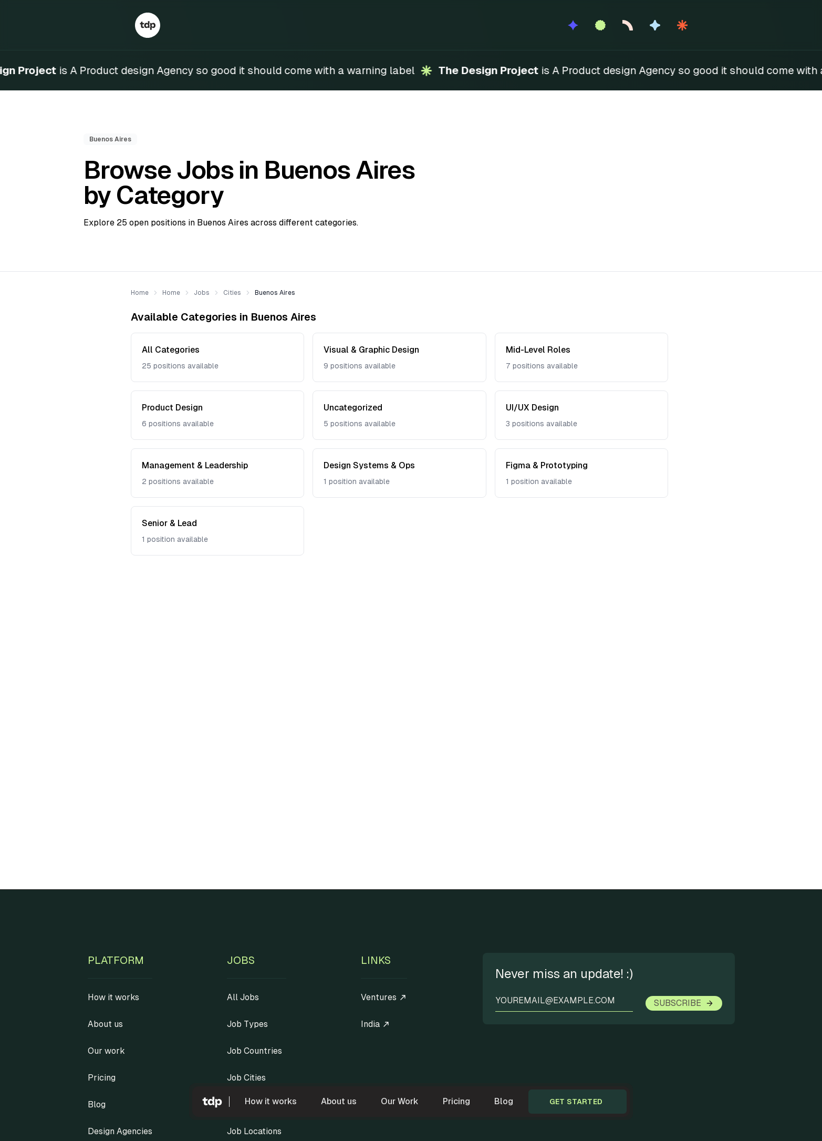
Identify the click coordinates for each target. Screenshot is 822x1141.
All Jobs (243, 997)
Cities (232, 292)
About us (339, 1101)
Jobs (202, 292)
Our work (106, 1051)
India (375, 1024)
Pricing (456, 1101)
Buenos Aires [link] (275, 292)
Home (140, 292)
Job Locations (254, 1131)
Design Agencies (120, 1131)
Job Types (247, 1024)
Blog (503, 1101)
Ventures (384, 997)
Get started (575, 1101)
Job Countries (254, 1051)
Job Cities (246, 1078)
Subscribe (684, 1003)
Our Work (400, 1101)
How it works (271, 1101)
